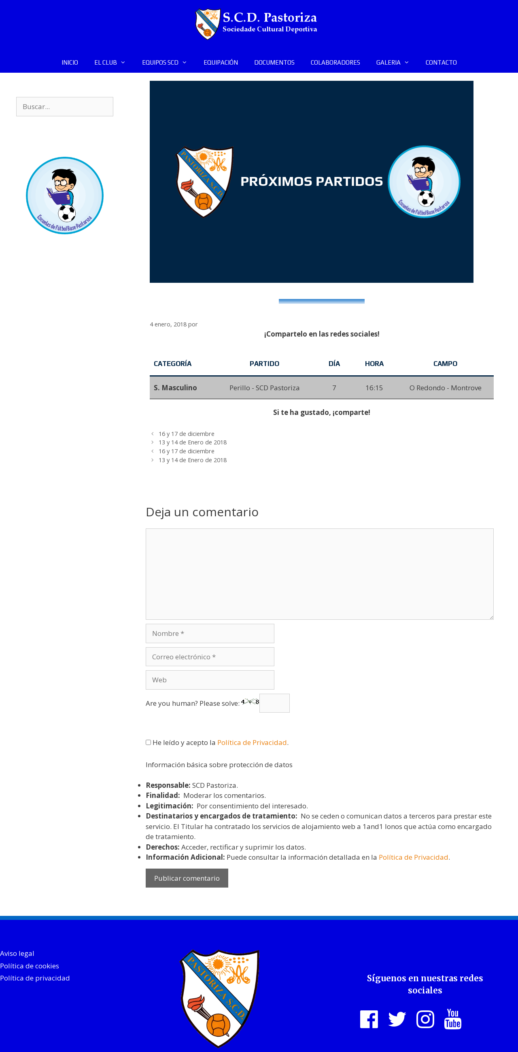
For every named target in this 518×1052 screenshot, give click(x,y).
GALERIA (397, 63)
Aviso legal (17, 953)
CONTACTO (441, 62)
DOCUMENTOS (274, 62)
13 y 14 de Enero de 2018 (193, 442)
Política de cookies (29, 965)
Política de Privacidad (252, 742)
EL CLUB (114, 63)
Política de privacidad (35, 978)
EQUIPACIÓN (221, 62)
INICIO (70, 62)
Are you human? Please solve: (218, 703)
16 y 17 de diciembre (186, 434)
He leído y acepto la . (217, 742)
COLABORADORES (335, 62)
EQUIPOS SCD (168, 63)
